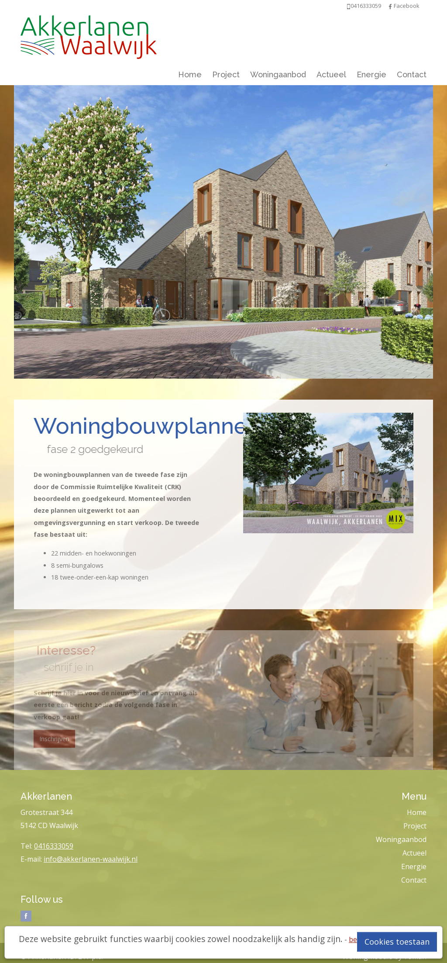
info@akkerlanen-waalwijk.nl (91, 859)
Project (226, 74)
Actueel (331, 74)
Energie (371, 74)
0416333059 (53, 846)
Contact (411, 74)
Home (190, 74)
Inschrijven (54, 739)
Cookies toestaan (397, 941)
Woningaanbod (278, 74)
